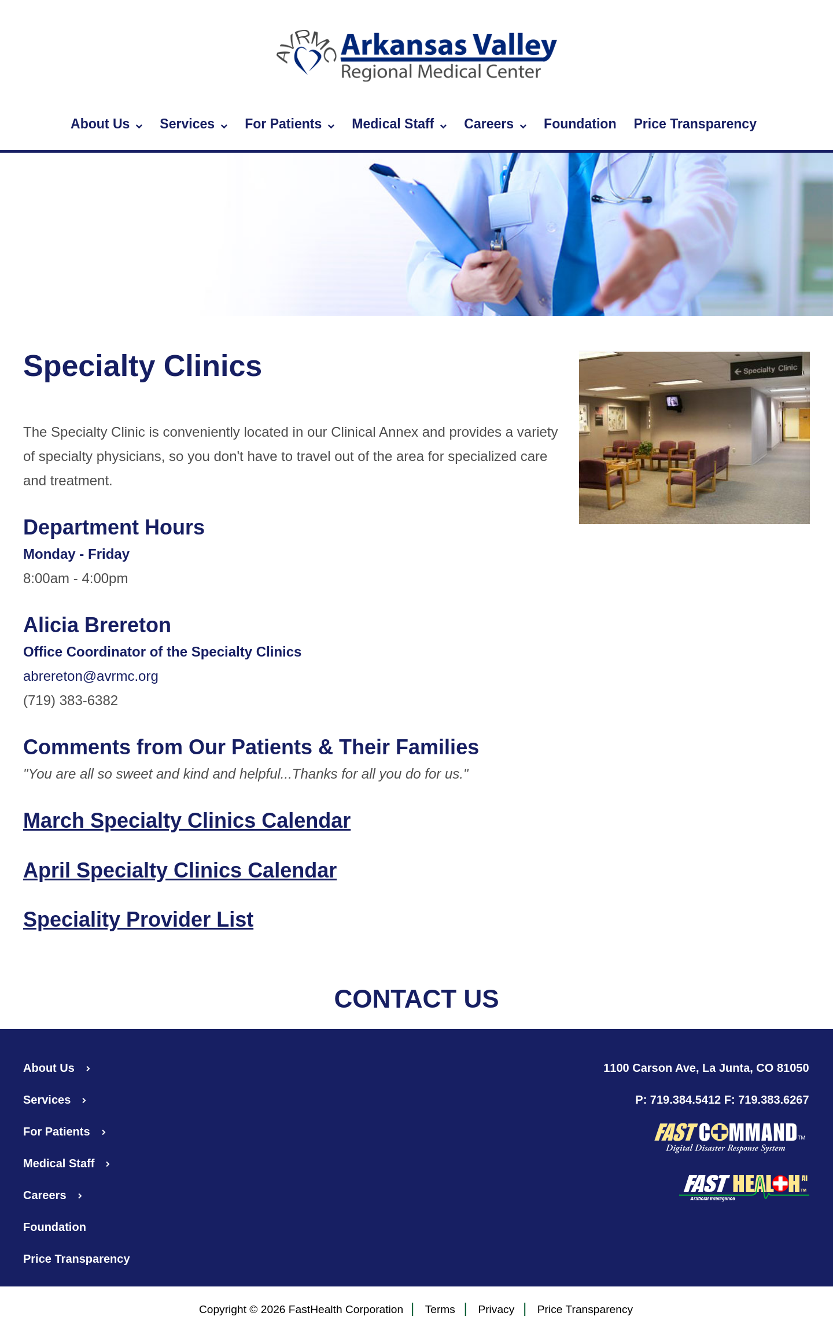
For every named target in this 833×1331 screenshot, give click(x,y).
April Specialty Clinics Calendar (180, 870)
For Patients (289, 124)
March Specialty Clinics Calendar (187, 820)
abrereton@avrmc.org (91, 676)
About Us (106, 124)
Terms (440, 1310)
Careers (495, 124)
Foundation (580, 123)
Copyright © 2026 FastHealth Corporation (301, 1309)
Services (193, 124)
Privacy (496, 1310)
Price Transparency (695, 123)
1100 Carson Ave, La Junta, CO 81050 (706, 1067)
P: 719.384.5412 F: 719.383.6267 (722, 1099)
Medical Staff (399, 124)
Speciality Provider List (138, 919)
